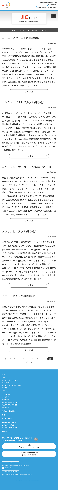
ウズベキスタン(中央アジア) (12, 385)
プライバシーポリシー (9, 425)
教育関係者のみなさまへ (11, 402)
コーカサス (6, 383)
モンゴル (6, 390)
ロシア (5, 378)
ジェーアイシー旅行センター (48, 2)
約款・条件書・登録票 (9, 422)
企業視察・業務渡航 (8, 411)
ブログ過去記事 (32, 30)
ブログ (4, 415)
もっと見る (29, 91)
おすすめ (43, 30)
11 (43, 358)
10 (37, 358)
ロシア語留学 (6, 394)
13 (27, 362)
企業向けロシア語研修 (10, 405)
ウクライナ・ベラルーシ (11, 380)
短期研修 (6, 400)
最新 (13, 30)
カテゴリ (21, 30)
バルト (5, 388)
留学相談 (6, 407)
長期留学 (6, 397)
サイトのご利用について (9, 428)
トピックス (29, 18)
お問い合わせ (6, 431)
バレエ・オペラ (7, 419)
